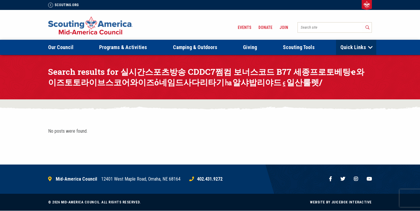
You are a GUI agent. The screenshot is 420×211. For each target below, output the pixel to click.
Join (283, 27)
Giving (250, 47)
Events (244, 27)
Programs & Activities (123, 47)
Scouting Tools (299, 47)
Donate (265, 27)
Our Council (61, 47)
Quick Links (353, 47)
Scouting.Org (63, 5)
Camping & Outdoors (195, 47)
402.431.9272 (210, 179)
